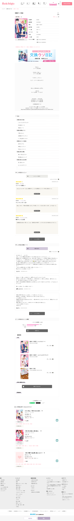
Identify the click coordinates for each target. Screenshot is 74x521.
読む (44, 518)
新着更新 (2, 485)
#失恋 (17, 423)
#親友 (31, 423)
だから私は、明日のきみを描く (33, 410)
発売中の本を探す (34, 480)
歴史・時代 (18, 497)
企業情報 (63, 511)
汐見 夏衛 (27, 414)
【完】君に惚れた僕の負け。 (32, 431)
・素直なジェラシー (21, 146)
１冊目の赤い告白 (20, 119)
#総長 (19, 464)
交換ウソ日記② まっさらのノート (37, 341)
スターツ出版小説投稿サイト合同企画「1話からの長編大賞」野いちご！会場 (54, 486)
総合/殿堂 (18, 480)
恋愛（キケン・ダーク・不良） (21, 483)
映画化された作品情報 (35, 492)
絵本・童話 (18, 501)
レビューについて (54, 179)
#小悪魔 (36, 445)
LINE (63, 489)
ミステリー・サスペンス (20, 492)
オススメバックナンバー (51, 494)
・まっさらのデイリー (22, 165)
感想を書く (37, 248)
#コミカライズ (36, 46)
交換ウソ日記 (32, 368)
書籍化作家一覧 (34, 483)
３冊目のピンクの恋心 (21, 141)
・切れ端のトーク (21, 125)
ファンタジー (18, 495)
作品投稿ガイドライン (18, 511)
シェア (43, 402)
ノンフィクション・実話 (20, 490)
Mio (17, 307)
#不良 (17, 464)
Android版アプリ (65, 481)
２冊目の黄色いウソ (20, 130)
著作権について (53, 511)
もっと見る (37, 239)
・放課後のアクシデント (22, 135)
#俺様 (23, 445)
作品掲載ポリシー (27, 511)
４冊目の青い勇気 (20, 151)
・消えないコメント (21, 149)
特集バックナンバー (50, 493)
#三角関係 (20, 423)
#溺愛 (34, 445)
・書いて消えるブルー (22, 154)
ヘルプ (59, 511)
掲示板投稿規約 (35, 511)
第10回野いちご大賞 (50, 488)
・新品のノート (20, 127)
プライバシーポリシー (44, 511)
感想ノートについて (53, 251)
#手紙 (21, 46)
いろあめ (22, 200)
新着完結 (2, 481)
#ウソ (24, 46)
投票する (37, 330)
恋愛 (17, 481)
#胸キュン (26, 445)
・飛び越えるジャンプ (22, 157)
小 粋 (26, 434)
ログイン (60, 3)
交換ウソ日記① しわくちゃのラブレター (39, 355)
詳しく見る (49, 345)
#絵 (26, 423)
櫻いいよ (55, 16)
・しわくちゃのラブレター (23, 122)
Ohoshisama (22, 217)
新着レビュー (3, 483)
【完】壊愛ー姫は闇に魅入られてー (34, 453)
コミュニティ (3, 490)
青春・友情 (18, 488)
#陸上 (28, 423)
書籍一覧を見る (37, 386)
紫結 (21, 183)
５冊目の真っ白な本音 (21, 159)
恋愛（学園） (18, 487)
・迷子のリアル (20, 143)
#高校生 (31, 46)
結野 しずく (18, 288)
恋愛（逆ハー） (19, 485)
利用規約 (10, 511)
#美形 (22, 464)
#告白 (27, 46)
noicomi (32, 487)
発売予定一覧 (33, 481)
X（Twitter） (64, 486)
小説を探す (3, 480)
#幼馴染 (19, 445)
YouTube (63, 487)
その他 (17, 506)
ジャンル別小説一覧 (4, 487)
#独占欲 (30, 445)
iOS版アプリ (64, 480)
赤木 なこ (27, 454)
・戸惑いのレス (20, 133)
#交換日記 (17, 46)
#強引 (34, 464)
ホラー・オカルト (19, 494)
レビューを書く (37, 176)
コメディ (17, 499)
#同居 (17, 445)
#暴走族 (28, 464)
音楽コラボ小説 (3, 488)
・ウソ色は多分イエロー (22, 138)
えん (17, 271)
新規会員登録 (67, 3)
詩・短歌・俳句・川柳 (20, 504)
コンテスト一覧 (49, 480)
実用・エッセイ (19, 503)
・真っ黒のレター (21, 162)
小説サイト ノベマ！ (66, 499)
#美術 (24, 423)
